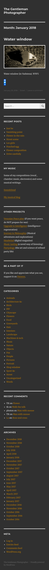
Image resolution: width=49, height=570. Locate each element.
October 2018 (12, 446)
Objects (10, 349)
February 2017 (13, 497)
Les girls (10, 143)
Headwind (9, 240)
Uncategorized (13, 378)
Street (22, 90)
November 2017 (14, 464)
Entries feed (12, 544)
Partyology (9, 247)
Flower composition (16, 150)
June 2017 (11, 483)
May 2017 (11, 486)
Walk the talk (18, 407)
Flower (16, 403)
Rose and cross (19, 418)
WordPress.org (13, 551)
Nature (9, 345)
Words (9, 381)
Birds (9, 305)
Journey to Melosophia (15, 233)
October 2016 (12, 512)
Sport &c (10, 371)
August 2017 (12, 475)
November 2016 (14, 508)
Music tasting (11, 244)
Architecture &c (14, 301)
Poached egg (12, 146)
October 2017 (12, 468)
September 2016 (14, 515)
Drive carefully (13, 154)
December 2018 (14, 439)
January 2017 (12, 501)
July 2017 (10, 479)
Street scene (12, 139)
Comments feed (14, 548)
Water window (18, 39)
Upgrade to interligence (15, 226)
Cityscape (11, 312)
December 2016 (14, 505)
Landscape (11, 334)
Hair (8, 327)
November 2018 (14, 443)
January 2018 (12, 457)
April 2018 (11, 454)
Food (8, 320)
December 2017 (14, 461)
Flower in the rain (15, 135)
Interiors (10, 330)
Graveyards (12, 323)
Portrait (10, 363)
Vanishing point (14, 132)
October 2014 (12, 519)
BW (8, 309)
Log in (9, 541)
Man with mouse (25, 410)
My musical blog (12, 197)
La (7, 418)
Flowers (10, 316)
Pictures (10, 360)
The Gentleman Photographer (16, 11)
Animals (10, 298)
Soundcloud (10, 190)
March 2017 (12, 494)
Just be (9, 128)
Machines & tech (14, 338)
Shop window (13, 367)
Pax (8, 352)
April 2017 (11, 490)
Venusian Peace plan (14, 218)
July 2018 (10, 450)
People (9, 356)
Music (9, 341)
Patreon (21, 276)
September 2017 (14, 472)
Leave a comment (35, 90)
